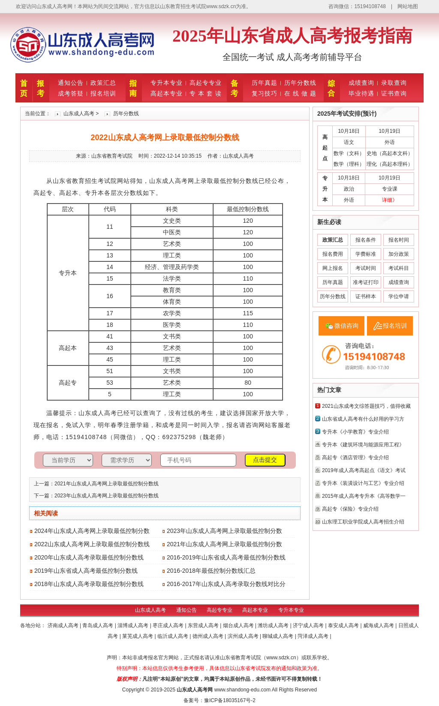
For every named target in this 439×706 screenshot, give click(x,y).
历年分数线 (300, 82)
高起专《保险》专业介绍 (350, 509)
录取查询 (394, 82)
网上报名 (332, 268)
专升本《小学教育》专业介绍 (355, 432)
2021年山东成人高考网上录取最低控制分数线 (106, 484)
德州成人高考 (208, 636)
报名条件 (365, 240)
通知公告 (71, 82)
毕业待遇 (361, 93)
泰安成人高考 (344, 625)
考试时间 (365, 268)
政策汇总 (103, 82)
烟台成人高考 (239, 625)
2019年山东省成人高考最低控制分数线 (86, 570)
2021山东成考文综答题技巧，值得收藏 (366, 406)
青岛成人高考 (98, 625)
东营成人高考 (204, 625)
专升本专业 (166, 82)
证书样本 (365, 296)
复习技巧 (264, 93)
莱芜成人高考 (138, 636)
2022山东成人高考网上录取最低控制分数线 (92, 544)
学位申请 (398, 296)
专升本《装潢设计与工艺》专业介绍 (363, 483)
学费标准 (365, 254)
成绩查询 (361, 82)
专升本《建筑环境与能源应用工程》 (363, 445)
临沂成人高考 (173, 636)
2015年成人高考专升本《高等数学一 (364, 496)
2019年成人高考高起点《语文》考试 (364, 470)
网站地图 (407, 6)
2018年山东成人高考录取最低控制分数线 (89, 583)
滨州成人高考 (244, 636)
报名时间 (398, 240)
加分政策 (398, 254)
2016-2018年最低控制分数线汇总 (211, 570)
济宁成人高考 (309, 625)
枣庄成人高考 (169, 625)
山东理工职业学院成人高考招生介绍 (363, 522)
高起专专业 (205, 82)
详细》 (389, 200)
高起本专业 (166, 93)
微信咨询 (346, 325)
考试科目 (398, 268)
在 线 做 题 (300, 93)
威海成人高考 (379, 625)
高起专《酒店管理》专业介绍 (355, 458)
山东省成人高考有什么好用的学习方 (363, 419)
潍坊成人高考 (274, 625)
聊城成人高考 (278, 636)
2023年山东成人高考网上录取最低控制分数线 (106, 496)
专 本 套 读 (205, 93)
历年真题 (264, 82)
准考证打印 (366, 282)
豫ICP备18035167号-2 (230, 700)
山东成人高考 (78, 114)
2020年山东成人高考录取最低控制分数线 (89, 557)
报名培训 (103, 93)
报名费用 (332, 254)
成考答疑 (71, 93)
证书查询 (394, 93)
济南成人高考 (64, 625)
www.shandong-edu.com (242, 690)
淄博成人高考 (133, 625)
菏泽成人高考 (314, 636)
